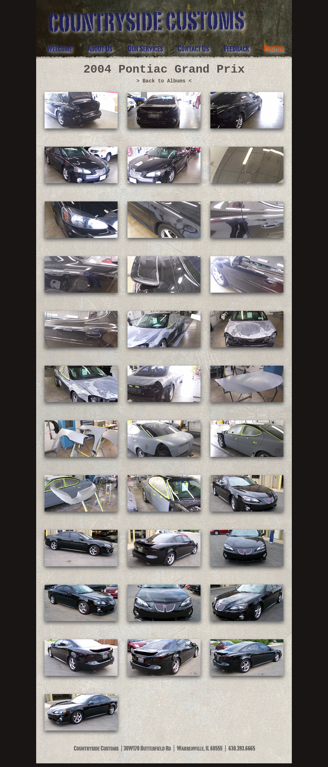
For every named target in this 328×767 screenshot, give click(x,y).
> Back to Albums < (163, 81)
